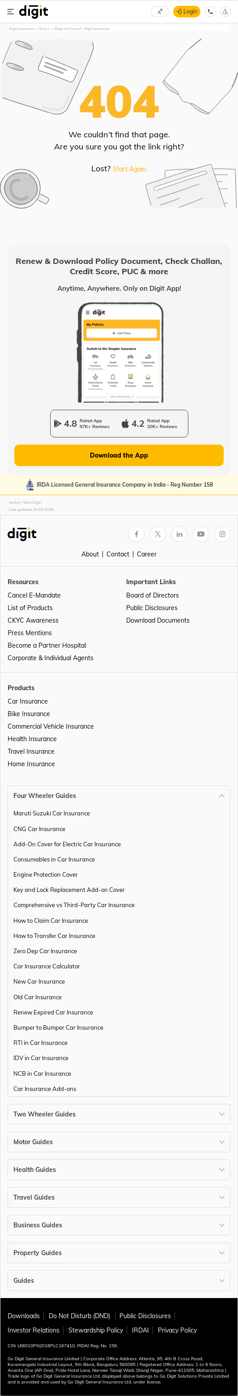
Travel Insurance (31, 751)
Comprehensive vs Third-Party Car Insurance (74, 904)
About (90, 554)
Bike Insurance (29, 713)
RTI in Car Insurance (40, 1042)
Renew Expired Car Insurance (53, 1012)
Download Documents (158, 620)
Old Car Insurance (37, 997)
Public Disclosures (152, 607)
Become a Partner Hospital (47, 645)
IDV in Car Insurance (40, 1057)
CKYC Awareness (33, 620)
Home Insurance (31, 764)
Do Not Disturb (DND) (80, 1316)
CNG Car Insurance (39, 828)
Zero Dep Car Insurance (45, 951)
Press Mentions (30, 632)
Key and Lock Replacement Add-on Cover (69, 889)
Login (190, 11)
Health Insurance (32, 739)
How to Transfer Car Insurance (54, 935)
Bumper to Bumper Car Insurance (58, 1027)
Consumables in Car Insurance (54, 859)
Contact (117, 554)
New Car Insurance (39, 981)
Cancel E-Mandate (34, 595)
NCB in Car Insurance (42, 1073)
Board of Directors (152, 595)
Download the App (119, 455)
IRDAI (140, 1330)
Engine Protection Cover (45, 874)
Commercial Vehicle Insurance (51, 726)
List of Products (30, 607)
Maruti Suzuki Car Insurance (51, 813)
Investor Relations (34, 1330)
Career (147, 554)
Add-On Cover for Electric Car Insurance (67, 844)
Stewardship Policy (95, 1330)
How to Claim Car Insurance (50, 920)
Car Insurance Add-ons (44, 1088)
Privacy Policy (177, 1330)
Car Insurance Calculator (46, 966)
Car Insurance (28, 701)
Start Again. (130, 169)
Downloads (24, 1316)
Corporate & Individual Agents (51, 658)
